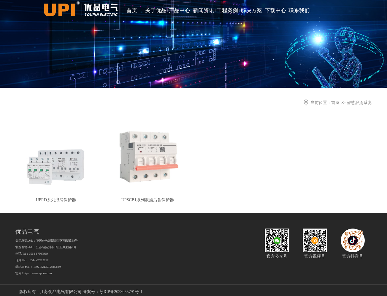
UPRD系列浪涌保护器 (56, 200)
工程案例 (227, 10)
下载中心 (275, 10)
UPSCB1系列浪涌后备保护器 (147, 200)
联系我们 (299, 10)
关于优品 (155, 10)
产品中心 (179, 10)
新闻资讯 (203, 10)
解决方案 (251, 10)
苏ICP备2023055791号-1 (120, 291)
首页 (131, 10)
